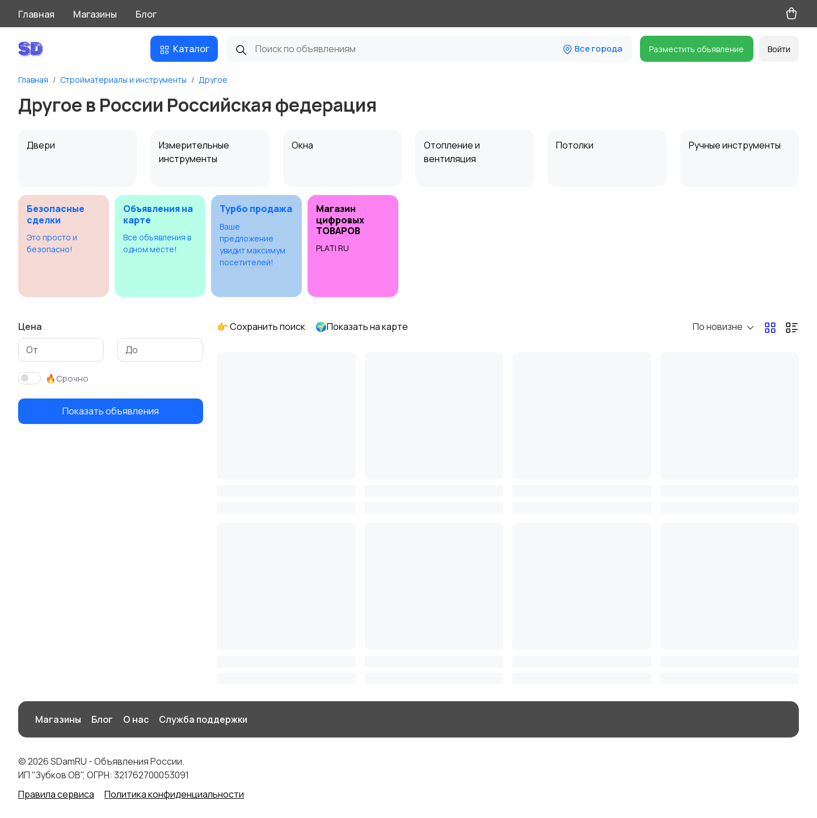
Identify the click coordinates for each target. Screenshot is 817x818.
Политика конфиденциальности (174, 794)
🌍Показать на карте (361, 326)
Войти (779, 49)
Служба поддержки (203, 719)
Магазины (95, 14)
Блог (146, 14)
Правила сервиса (56, 794)
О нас (136, 719)
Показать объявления (110, 411)
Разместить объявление (696, 49)
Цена (30, 326)
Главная (36, 14)
